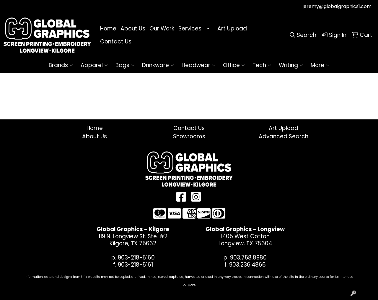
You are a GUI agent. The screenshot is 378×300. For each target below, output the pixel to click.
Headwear (198, 65)
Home (108, 29)
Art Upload (232, 29)
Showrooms (189, 136)
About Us (132, 29)
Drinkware (158, 65)
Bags (124, 65)
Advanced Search (283, 136)
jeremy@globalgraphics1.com (337, 6)
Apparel (94, 65)
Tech (261, 65)
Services (189, 29)
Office (234, 65)
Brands (61, 65)
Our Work (161, 29)
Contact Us (115, 42)
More (320, 65)
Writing (291, 65)
